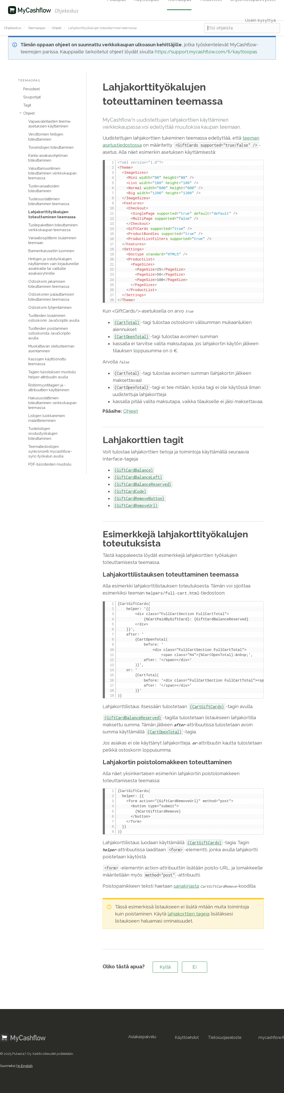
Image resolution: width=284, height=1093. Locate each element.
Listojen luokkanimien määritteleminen (46, 418)
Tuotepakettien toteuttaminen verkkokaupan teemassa (53, 227)
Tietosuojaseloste (224, 1037)
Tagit (27, 105)
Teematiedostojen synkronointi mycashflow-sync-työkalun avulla (50, 451)
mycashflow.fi (271, 1037)
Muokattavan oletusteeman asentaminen (51, 348)
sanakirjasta (186, 885)
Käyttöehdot (187, 1037)
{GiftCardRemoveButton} (139, 498)
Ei (195, 966)
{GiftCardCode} (130, 491)
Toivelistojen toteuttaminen (51, 147)
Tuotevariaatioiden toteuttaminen (43, 188)
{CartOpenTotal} (165, 731)
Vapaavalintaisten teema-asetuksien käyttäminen (49, 123)
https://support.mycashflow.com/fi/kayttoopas (206, 51)
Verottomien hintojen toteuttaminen (45, 136)
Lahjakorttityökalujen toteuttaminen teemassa (52, 214)
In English (25, 1065)
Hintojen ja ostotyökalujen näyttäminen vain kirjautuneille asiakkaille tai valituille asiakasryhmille (53, 266)
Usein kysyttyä (260, 20)
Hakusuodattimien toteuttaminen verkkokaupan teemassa (52, 403)
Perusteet (31, 89)
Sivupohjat (32, 97)
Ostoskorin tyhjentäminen (50, 307)
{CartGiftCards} (207, 706)
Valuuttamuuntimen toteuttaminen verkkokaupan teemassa (52, 173)
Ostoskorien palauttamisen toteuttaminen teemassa (51, 296)
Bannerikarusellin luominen (51, 251)
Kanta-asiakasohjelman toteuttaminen (48, 157)
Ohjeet (56, 28)
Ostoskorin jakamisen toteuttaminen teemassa (48, 283)
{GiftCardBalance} (133, 470)
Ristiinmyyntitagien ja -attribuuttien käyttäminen (48, 387)
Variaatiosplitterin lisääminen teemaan (52, 240)
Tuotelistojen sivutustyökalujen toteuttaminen (43, 433)
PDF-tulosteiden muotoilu (49, 464)
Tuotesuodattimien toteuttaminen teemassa (48, 201)
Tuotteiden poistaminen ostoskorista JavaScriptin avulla (49, 333)
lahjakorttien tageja (188, 913)
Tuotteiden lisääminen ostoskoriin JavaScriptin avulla (53, 317)
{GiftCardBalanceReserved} (142, 484)
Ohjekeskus (12, 28)
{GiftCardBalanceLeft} (138, 477)
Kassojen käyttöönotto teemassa (47, 361)
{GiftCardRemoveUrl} (136, 505)
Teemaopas (36, 28)
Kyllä (165, 966)
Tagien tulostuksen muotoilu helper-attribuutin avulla (52, 374)
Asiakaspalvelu (142, 1036)
